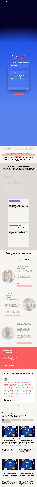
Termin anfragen (18, 94)
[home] (5, 1)
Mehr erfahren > (25, 210)
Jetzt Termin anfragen (27, 286)
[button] (34, 1)
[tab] (3, 420)
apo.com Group (14, 400)
